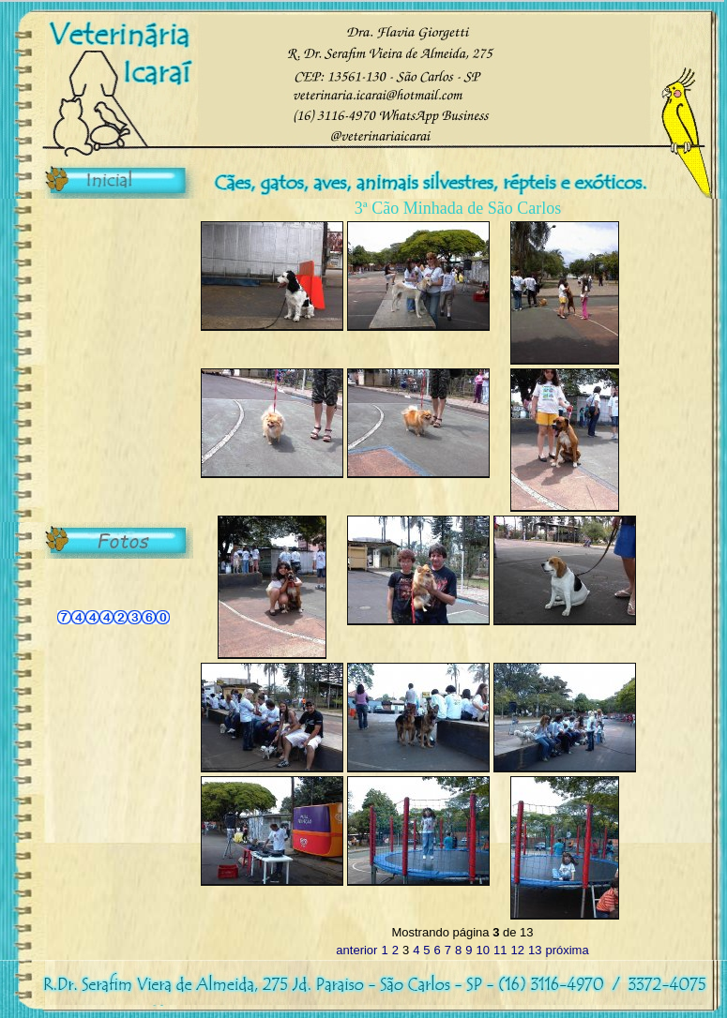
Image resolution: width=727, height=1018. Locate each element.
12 (516, 950)
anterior (356, 950)
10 (483, 950)
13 (534, 950)
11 (500, 950)
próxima (566, 950)
